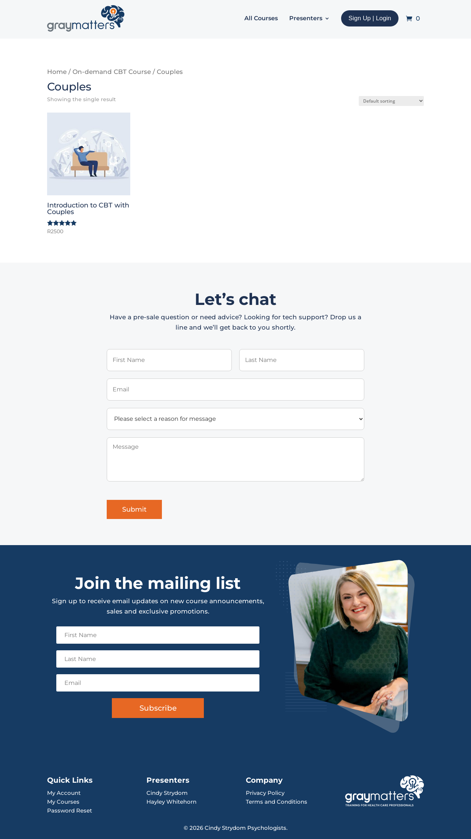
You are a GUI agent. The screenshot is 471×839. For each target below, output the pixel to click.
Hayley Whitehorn (171, 801)
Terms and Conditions (276, 801)
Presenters (305, 18)
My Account (64, 792)
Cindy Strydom (167, 792)
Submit (134, 509)
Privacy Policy (265, 792)
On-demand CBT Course (111, 71)
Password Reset (69, 810)
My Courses (63, 801)
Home (57, 71)
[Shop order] (391, 101)
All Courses (261, 18)
